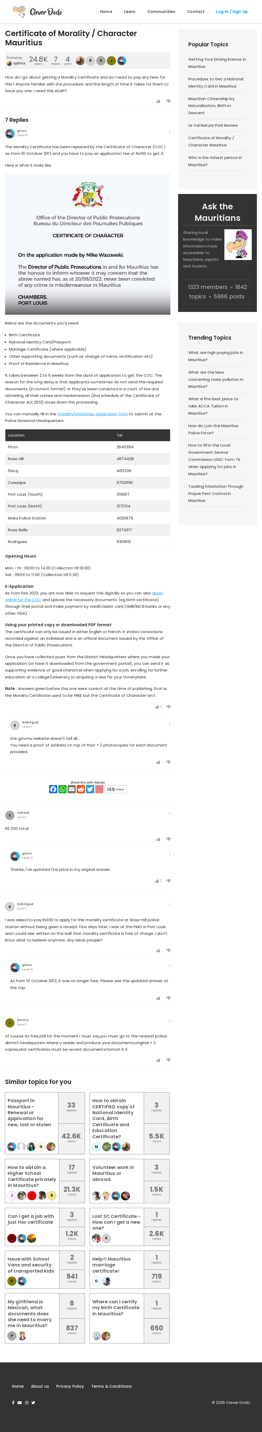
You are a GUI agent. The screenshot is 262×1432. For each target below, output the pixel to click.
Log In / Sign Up (232, 11)
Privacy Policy (70, 1386)
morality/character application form (93, 414)
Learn (130, 11)
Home (106, 11)
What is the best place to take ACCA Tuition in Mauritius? (213, 406)
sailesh (23, 812)
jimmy (23, 1020)
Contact (195, 11)
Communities (161, 11)
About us (40, 1386)
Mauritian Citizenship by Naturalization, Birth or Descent (211, 106)
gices (22, 130)
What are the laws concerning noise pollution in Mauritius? (216, 379)
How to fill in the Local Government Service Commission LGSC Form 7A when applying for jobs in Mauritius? (214, 459)
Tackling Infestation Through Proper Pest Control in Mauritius (215, 493)
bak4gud (30, 722)
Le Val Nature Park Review (213, 125)
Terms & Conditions (111, 1386)
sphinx (19, 63)
